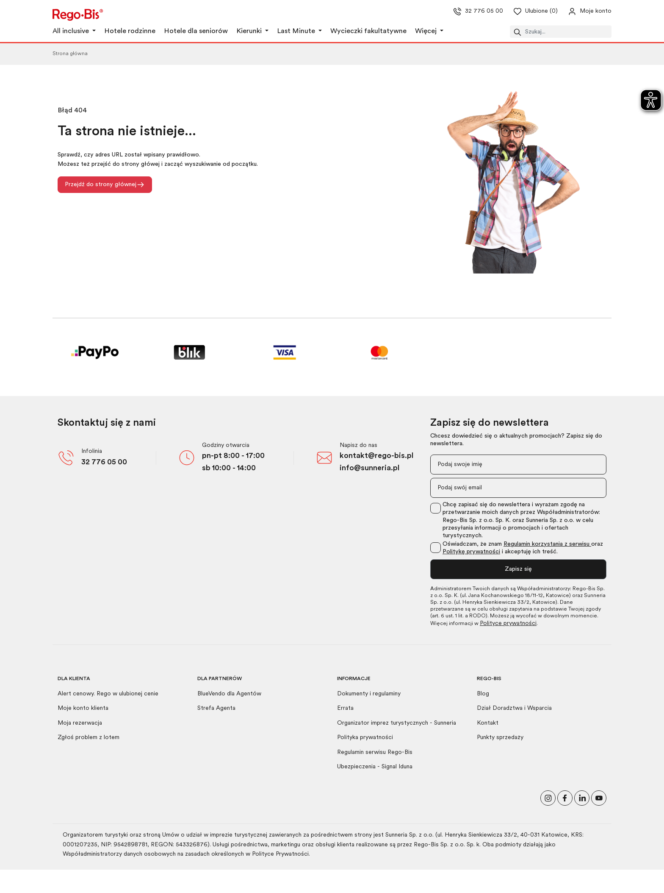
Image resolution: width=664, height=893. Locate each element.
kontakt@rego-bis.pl (376, 456)
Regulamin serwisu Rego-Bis (374, 752)
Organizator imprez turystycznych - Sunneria (396, 723)
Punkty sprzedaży (500, 737)
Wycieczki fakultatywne (368, 31)
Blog (483, 694)
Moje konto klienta (83, 708)
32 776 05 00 (104, 462)
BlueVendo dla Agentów (229, 694)
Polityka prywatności (365, 737)
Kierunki (249, 31)
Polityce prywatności (508, 623)
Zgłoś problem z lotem (88, 737)
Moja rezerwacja (80, 723)
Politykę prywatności (471, 552)
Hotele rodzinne (129, 31)
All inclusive (72, 31)
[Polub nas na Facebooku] (565, 797)
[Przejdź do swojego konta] (582, 11)
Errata (345, 708)
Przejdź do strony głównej (105, 184)
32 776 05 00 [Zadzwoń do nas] (471, 11)
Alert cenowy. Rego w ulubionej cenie (108, 694)
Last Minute (297, 31)
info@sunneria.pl (369, 468)
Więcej (426, 31)
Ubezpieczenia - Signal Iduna (374, 767)
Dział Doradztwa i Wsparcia (514, 708)
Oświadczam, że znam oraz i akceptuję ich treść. (523, 548)
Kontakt (487, 723)
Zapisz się (518, 569)
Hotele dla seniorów (196, 31)
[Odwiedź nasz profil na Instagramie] (548, 797)
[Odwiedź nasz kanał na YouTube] (598, 797)
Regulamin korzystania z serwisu (547, 544)
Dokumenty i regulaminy (369, 694)
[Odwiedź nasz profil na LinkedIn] (581, 797)
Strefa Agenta (216, 708)
